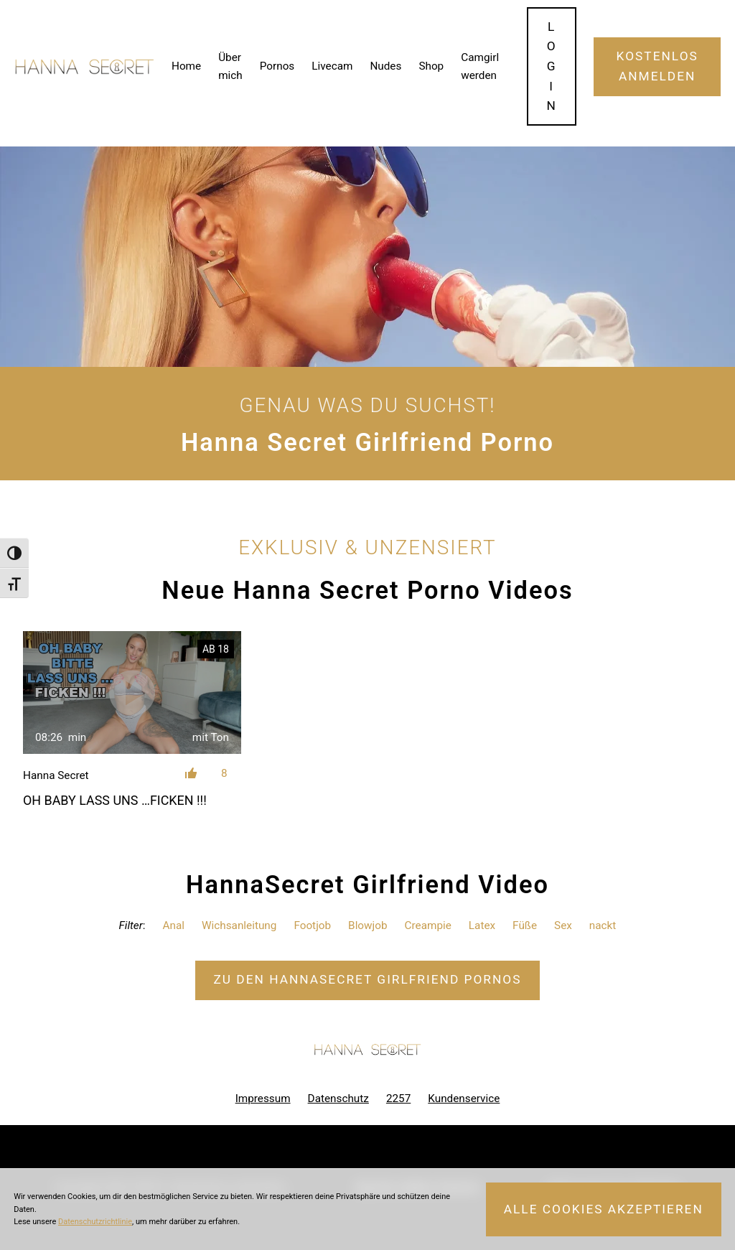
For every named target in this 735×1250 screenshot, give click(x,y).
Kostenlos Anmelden (657, 66)
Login (551, 66)
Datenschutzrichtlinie (95, 1221)
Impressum (263, 1098)
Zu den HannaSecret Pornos (367, 979)
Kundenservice (464, 1098)
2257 (398, 1098)
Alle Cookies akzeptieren (603, 1209)
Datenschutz (338, 1098)
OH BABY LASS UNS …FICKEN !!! (115, 800)
